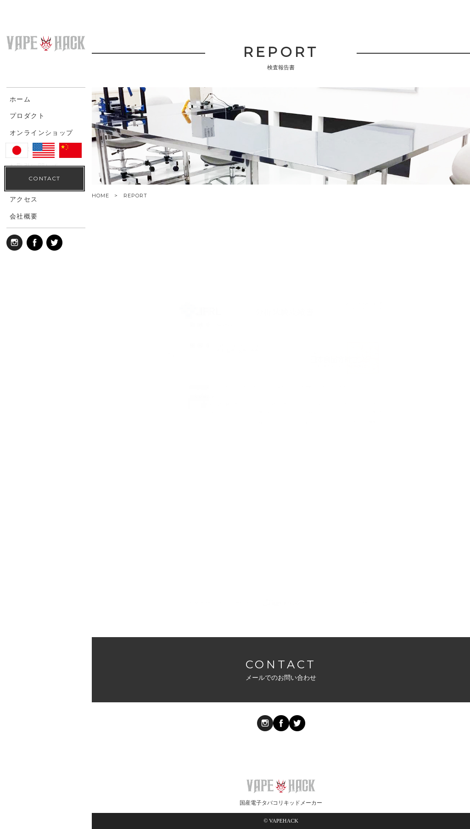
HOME (100, 196)
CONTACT (44, 806)
